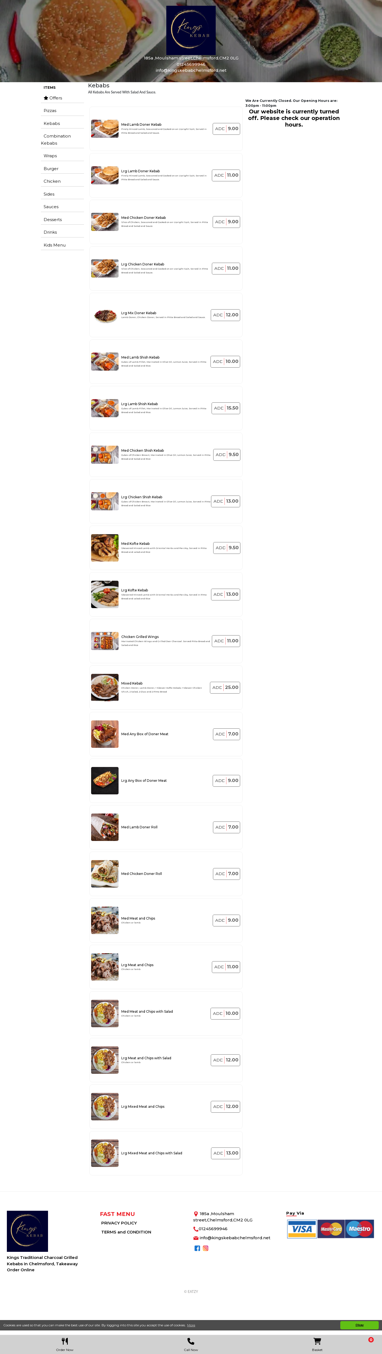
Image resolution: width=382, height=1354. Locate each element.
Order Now (64, 1343)
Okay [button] (359, 1325)
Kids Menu (55, 245)
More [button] (191, 1325)
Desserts (53, 219)
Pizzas (50, 110)
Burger (51, 168)
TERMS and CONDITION (126, 1232)
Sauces (51, 206)
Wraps (50, 155)
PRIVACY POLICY (119, 1223)
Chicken (52, 181)
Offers (53, 98)
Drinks (50, 232)
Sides (49, 194)
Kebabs (52, 123)
